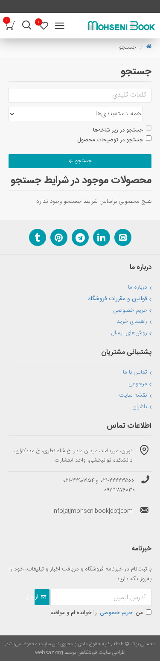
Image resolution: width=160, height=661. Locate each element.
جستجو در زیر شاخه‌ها (122, 130)
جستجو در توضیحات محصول (114, 140)
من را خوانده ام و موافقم (100, 612)
